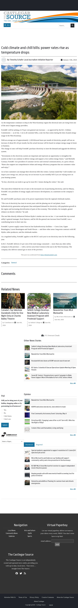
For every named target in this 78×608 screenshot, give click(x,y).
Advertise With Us (10, 597)
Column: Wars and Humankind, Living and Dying (47, 428)
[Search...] (64, 25)
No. (5, 413)
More (72, 383)
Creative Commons (48, 597)
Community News (12, 533)
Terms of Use (22, 597)
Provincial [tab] (29, 445)
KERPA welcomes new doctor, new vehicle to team (48, 407)
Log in (51, 605)
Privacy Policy (34, 597)
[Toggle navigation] (7, 25)
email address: (46, 541)
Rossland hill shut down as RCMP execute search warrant (50, 361)
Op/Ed (30, 533)
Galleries (12, 536)
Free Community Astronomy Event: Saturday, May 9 (49, 414)
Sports (30, 536)
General (14, 263)
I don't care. (7, 419)
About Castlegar (39, 601)
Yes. (5, 410)
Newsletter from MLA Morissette (42, 354)
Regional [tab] (39, 445)
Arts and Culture (29, 530)
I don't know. (8, 416)
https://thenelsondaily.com (49, 255)
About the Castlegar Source (65, 597)
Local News (12, 530)
